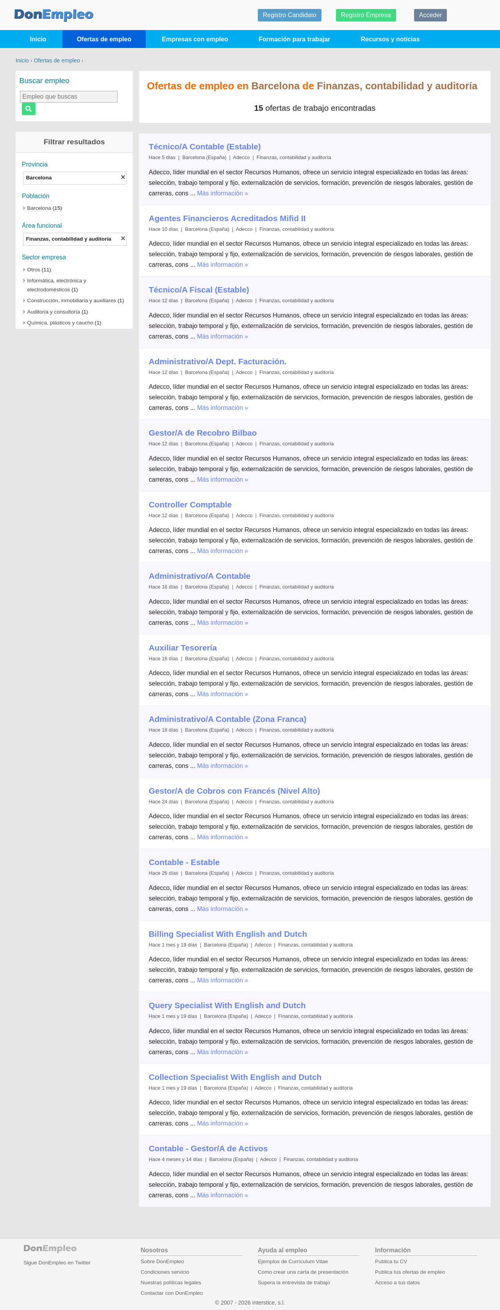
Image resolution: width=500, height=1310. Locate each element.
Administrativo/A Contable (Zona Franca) (228, 718)
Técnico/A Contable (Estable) (205, 146)
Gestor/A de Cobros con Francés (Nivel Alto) (234, 790)
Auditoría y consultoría (53, 312)
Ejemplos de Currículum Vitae (293, 1261)
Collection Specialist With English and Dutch (235, 1076)
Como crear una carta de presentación (303, 1272)
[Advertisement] (74, 456)
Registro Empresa (366, 15)
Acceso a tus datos (397, 1282)
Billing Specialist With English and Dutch (228, 933)
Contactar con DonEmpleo (172, 1293)
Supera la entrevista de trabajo (294, 1282)
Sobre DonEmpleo (162, 1261)
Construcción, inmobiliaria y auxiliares (71, 300)
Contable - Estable (184, 862)
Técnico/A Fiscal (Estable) (199, 289)
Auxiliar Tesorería (183, 647)
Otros (33, 270)
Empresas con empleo (195, 39)
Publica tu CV (391, 1261)
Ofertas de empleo (104, 39)
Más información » (222, 193)
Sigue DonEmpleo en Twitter (57, 1263)
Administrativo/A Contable (199, 575)
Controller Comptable (190, 504)
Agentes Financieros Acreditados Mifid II (227, 218)
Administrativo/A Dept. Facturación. (218, 361)
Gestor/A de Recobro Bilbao (203, 432)
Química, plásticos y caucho (60, 323)
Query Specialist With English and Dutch (227, 1005)
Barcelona (39, 208)
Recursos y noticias (390, 39)
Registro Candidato (289, 15)
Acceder (430, 15)
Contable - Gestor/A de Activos (208, 1148)
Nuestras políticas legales (171, 1282)
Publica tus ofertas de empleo (410, 1272)
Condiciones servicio (165, 1272)
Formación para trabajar (294, 39)
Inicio (38, 39)
